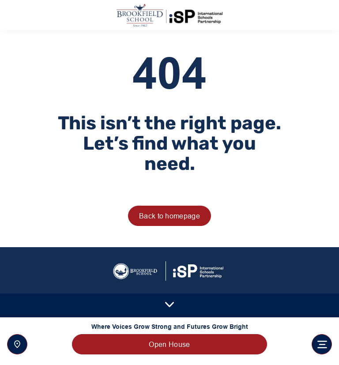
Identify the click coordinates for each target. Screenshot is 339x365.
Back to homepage (169, 216)
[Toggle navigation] (322, 344)
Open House (169, 344)
